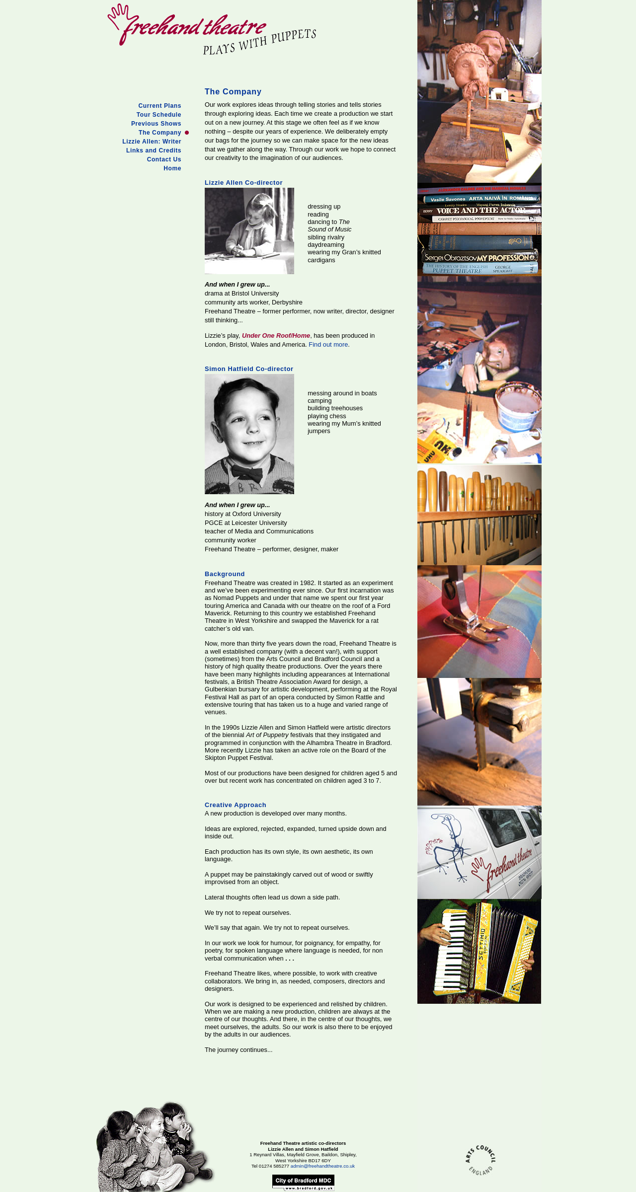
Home (172, 168)
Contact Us (164, 159)
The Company (160, 132)
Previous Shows (156, 123)
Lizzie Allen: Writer (151, 141)
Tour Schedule (159, 114)
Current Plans (160, 105)
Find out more (328, 344)
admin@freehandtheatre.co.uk (323, 1166)
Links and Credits (153, 150)
